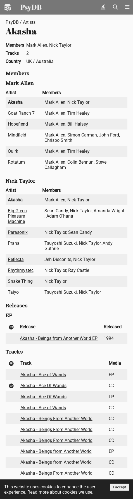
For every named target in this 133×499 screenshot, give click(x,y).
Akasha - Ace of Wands (43, 374)
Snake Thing (20, 281)
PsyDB (31, 7)
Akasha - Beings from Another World (56, 451)
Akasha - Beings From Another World (56, 418)
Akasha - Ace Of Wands (43, 385)
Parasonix (18, 232)
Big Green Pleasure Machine (17, 216)
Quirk (13, 151)
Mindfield (17, 135)
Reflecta (16, 259)
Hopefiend (18, 124)
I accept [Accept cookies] (119, 487)
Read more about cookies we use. (60, 492)
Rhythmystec (21, 270)
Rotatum (16, 162)
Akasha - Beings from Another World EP (59, 338)
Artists (29, 22)
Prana (14, 243)
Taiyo (13, 292)
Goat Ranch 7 (21, 113)
